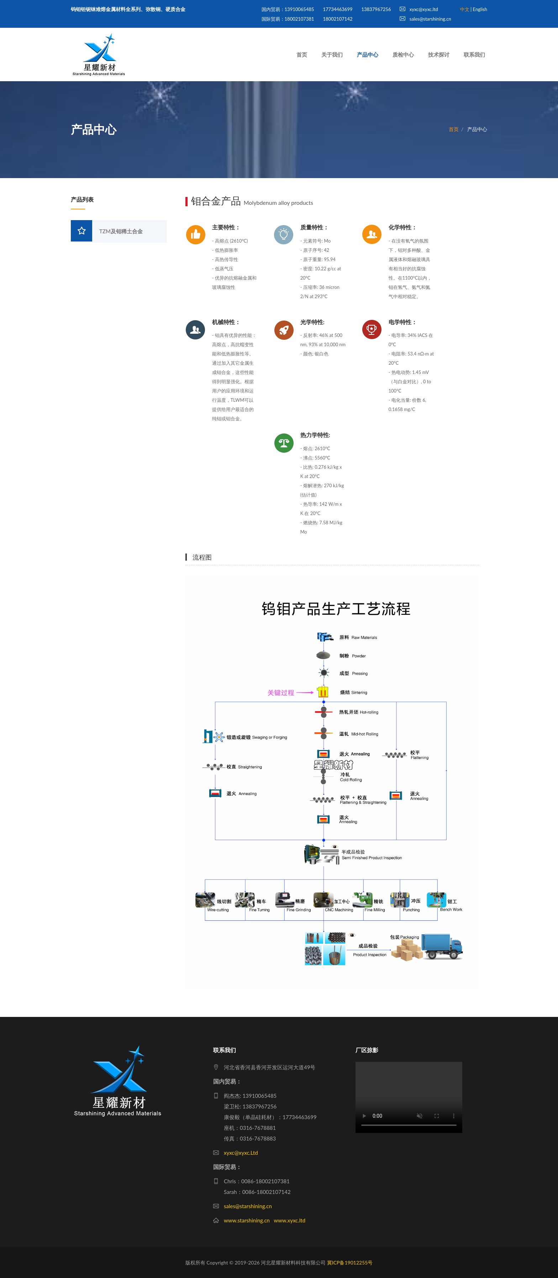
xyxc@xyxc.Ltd (241, 1152)
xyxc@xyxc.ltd (419, 9)
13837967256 (376, 9)
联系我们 (474, 54)
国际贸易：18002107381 (288, 19)
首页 (301, 54)
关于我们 (332, 54)
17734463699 (338, 9)
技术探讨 (438, 54)
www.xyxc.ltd (289, 1220)
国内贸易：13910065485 (288, 9)
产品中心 (367, 54)
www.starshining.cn (247, 1220)
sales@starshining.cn (425, 19)
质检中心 (403, 54)
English (480, 9)
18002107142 (338, 19)
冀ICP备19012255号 (350, 1262)
